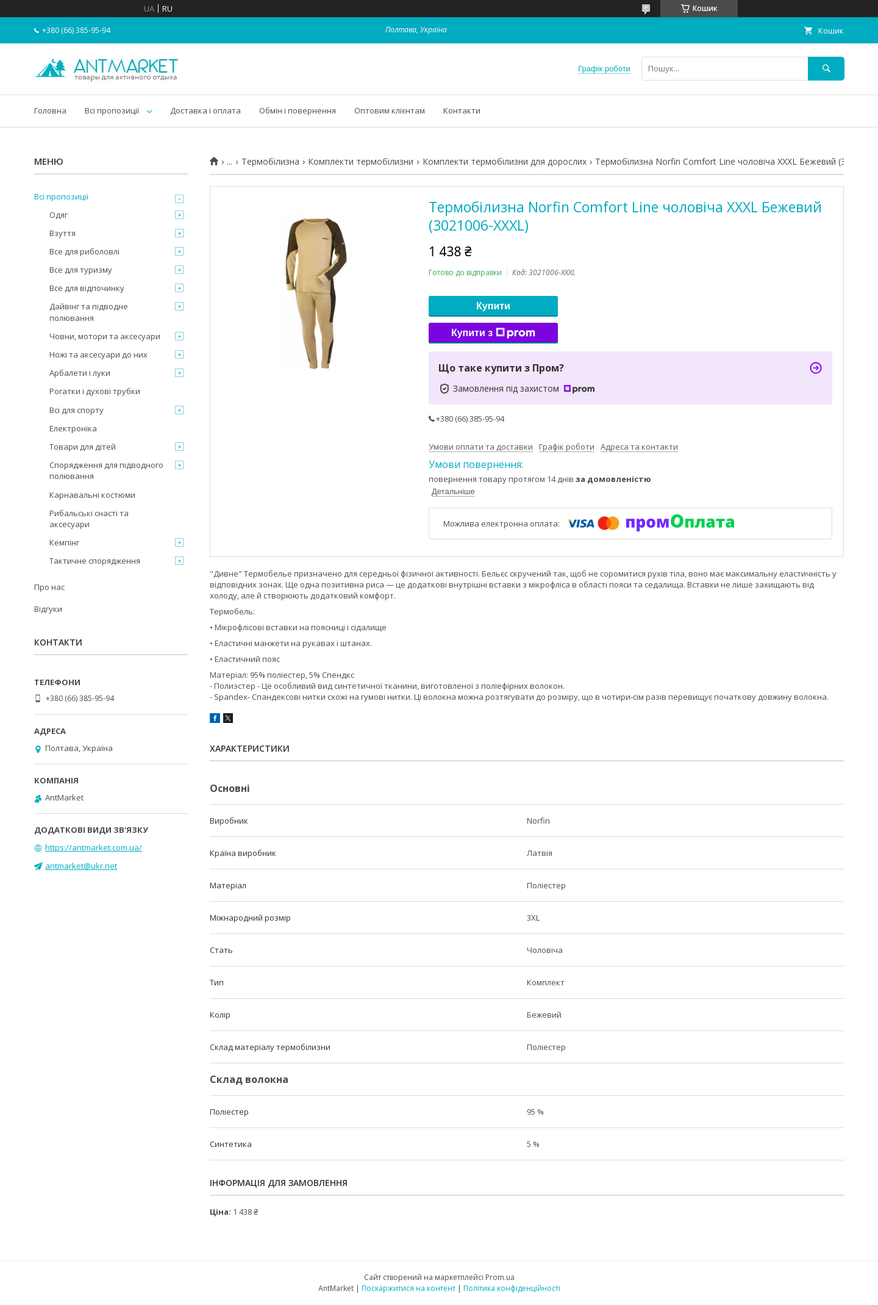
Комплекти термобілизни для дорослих (505, 162)
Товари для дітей (82, 446)
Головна (50, 110)
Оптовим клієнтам (389, 110)
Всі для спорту (76, 409)
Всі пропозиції (112, 110)
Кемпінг (64, 542)
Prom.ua (500, 1277)
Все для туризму (80, 269)
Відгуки (48, 608)
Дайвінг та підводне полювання (88, 312)
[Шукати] (826, 69)
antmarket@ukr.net (81, 866)
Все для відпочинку (86, 287)
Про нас (49, 586)
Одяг (58, 214)
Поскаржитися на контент (408, 1288)
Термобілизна (270, 162)
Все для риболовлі (84, 251)
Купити (493, 306)
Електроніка (73, 428)
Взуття (62, 233)
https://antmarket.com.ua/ (93, 847)
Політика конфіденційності (511, 1288)
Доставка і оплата (205, 110)
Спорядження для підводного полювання (106, 470)
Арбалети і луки (79, 372)
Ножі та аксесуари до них (98, 354)
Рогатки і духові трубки (94, 391)
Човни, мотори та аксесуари (104, 336)
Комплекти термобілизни (360, 162)
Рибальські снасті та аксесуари (89, 519)
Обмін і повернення (297, 110)
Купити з (493, 333)
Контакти (461, 110)
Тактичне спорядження (94, 560)
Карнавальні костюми (92, 494)
